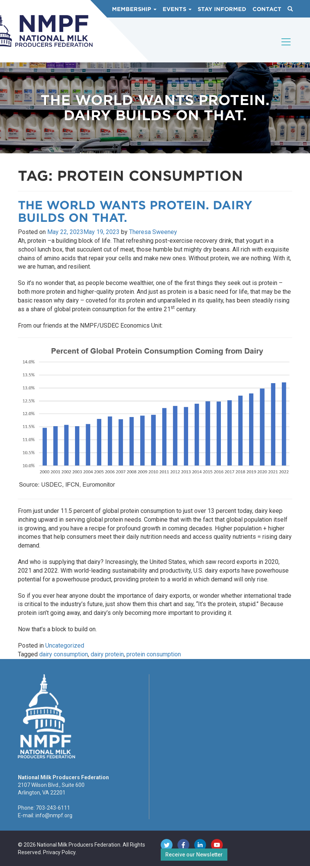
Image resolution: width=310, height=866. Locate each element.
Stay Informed (222, 9)
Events (177, 9)
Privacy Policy (59, 852)
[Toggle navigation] (286, 48)
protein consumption (153, 654)
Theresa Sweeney (153, 232)
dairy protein (107, 654)
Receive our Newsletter (194, 855)
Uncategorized (64, 645)
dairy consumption (63, 654)
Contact (266, 9)
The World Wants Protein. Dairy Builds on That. (135, 211)
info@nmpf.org (53, 815)
